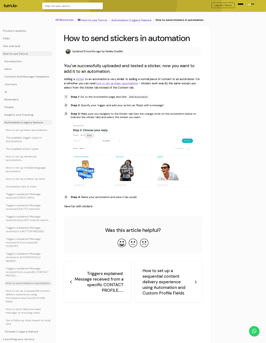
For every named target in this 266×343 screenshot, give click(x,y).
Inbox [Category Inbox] (8, 69)
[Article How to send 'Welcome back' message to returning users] (27, 311)
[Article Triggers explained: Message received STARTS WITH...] (27, 196)
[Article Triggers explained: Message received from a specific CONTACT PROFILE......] (27, 272)
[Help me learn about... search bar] (72, 6)
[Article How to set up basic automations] (27, 130)
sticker (80, 79)
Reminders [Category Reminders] (11, 99)
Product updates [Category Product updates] (14, 31)
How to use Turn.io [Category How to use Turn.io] (15, 53)
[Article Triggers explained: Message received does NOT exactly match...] (27, 218)
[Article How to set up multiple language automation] (27, 169)
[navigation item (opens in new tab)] (240, 4)
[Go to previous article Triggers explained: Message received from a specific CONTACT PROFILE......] (97, 282)
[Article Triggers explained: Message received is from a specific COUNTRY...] (27, 242)
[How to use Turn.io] (93, 20)
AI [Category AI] (5, 92)
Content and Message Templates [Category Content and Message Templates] (26, 76)
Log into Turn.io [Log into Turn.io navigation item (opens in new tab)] (223, 5)
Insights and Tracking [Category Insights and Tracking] (18, 115)
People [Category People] (9, 107)
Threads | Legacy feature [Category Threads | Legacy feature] (21, 331)
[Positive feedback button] (122, 243)
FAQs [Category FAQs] (6, 38)
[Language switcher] (251, 5)
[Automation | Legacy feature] (131, 20)
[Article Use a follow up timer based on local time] (27, 322)
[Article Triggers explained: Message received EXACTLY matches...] (27, 207)
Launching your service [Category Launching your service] (18, 339)
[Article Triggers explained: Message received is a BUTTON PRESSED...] (27, 229)
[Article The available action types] (27, 148)
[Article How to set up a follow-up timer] (27, 178)
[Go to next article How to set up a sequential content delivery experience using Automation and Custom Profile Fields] (168, 282)
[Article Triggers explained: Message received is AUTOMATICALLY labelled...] (27, 257)
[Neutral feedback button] (133, 243)
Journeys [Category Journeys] (10, 84)
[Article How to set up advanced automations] (27, 158)
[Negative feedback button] (144, 243)
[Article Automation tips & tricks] (27, 186)
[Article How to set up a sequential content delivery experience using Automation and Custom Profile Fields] (27, 296)
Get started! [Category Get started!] (11, 46)
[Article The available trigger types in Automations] (27, 139)
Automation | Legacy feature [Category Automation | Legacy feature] (23, 122)
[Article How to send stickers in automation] (27, 283)
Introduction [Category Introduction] (13, 61)
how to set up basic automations (117, 83)
